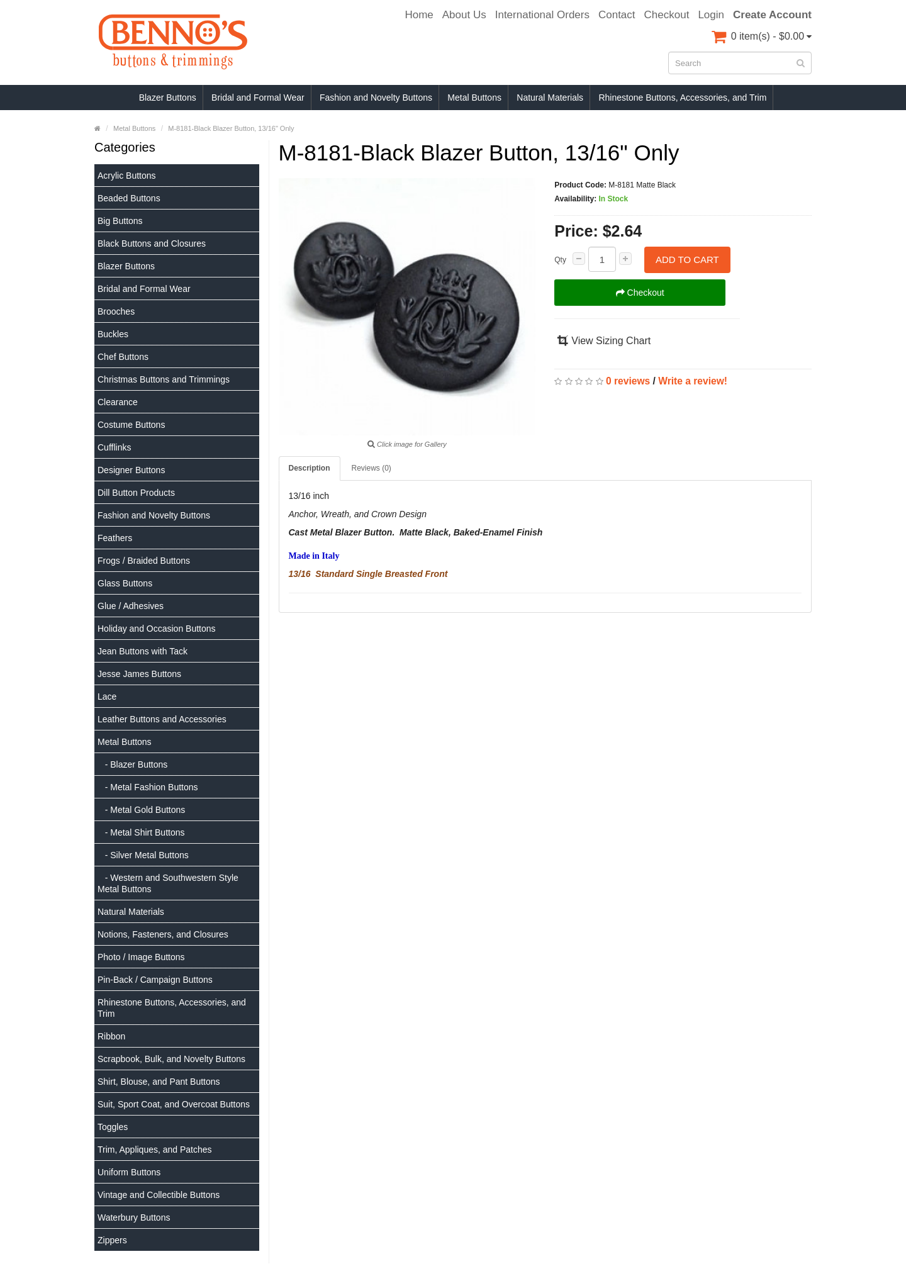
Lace (107, 696)
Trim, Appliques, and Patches (155, 1149)
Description (309, 468)
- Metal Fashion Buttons (148, 787)
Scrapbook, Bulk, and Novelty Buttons (171, 1059)
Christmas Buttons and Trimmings (164, 379)
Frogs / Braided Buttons (144, 561)
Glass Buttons (125, 583)
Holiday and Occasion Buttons (157, 629)
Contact (616, 15)
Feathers (115, 538)
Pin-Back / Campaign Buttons (155, 980)
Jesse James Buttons (139, 674)
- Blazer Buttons (132, 764)
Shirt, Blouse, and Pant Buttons (159, 1082)
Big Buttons (120, 221)
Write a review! (692, 381)
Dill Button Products (136, 493)
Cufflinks (114, 447)
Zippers (112, 1240)
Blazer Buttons (167, 97)
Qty (560, 259)
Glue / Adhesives (131, 606)
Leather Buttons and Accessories (162, 719)
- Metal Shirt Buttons (141, 832)
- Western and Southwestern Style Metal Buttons (168, 883)
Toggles (113, 1127)
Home (419, 15)
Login (711, 15)
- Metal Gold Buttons (141, 810)
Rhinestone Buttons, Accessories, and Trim (682, 97)
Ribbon (111, 1036)
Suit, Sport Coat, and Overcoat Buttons (174, 1104)
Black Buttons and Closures (152, 243)
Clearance (118, 402)
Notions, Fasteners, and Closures (163, 934)
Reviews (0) (371, 468)
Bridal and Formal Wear (258, 97)
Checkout (667, 15)
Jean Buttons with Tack (142, 651)
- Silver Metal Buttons (143, 855)
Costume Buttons (131, 425)
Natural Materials (550, 97)
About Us (464, 15)
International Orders (542, 15)
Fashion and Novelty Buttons (376, 97)
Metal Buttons (474, 97)
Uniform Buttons (129, 1172)
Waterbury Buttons (134, 1217)
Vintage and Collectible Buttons (159, 1195)
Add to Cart (687, 259)
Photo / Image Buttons (141, 957)
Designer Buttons (131, 470)
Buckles (113, 334)
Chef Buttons (123, 357)
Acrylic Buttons (127, 176)
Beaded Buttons (129, 198)
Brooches (116, 311)
